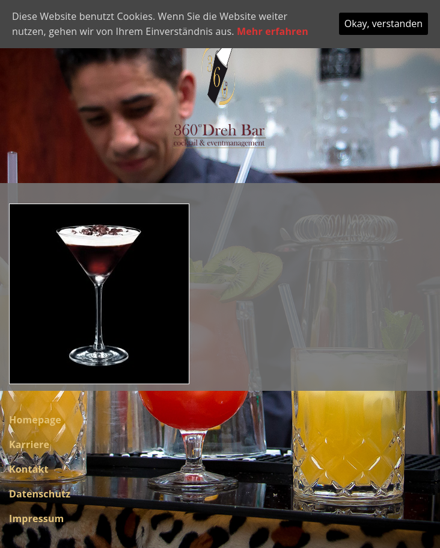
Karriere (29, 444)
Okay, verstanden (383, 23)
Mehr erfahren (272, 31)
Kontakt (29, 469)
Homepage (35, 419)
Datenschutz (39, 493)
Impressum (36, 518)
